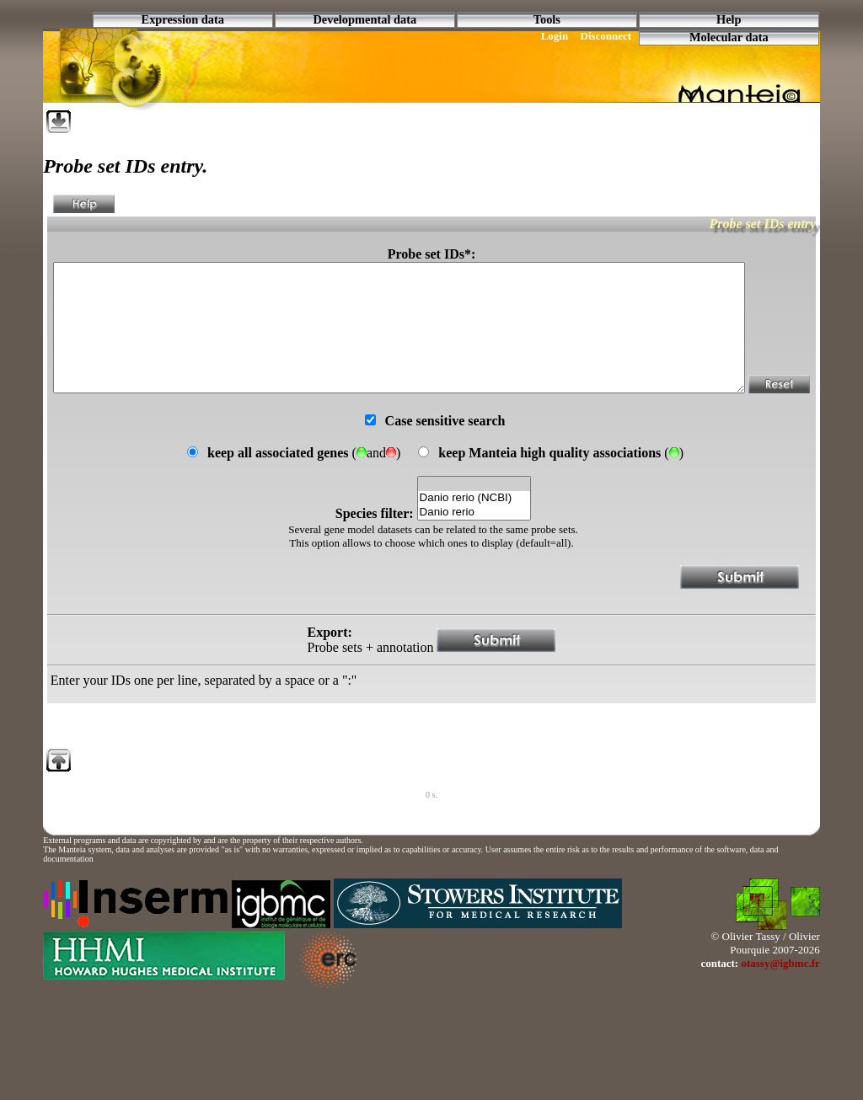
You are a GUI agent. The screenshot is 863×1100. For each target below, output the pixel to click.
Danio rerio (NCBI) (474, 538)
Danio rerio (474, 553)
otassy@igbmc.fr (780, 1003)
